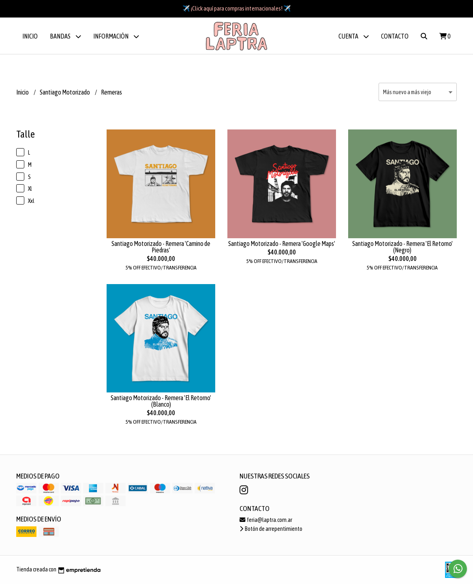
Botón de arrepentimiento (271, 529)
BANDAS (65, 36)
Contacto (395, 36)
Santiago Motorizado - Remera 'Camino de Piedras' (160, 247)
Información (116, 36)
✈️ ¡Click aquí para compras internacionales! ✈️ (236, 8)
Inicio (30, 36)
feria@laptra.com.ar (266, 520)
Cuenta (353, 36)
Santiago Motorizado (65, 92)
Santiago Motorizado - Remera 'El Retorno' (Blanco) (161, 401)
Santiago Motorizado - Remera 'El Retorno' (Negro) (402, 247)
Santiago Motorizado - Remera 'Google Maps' (281, 243)
